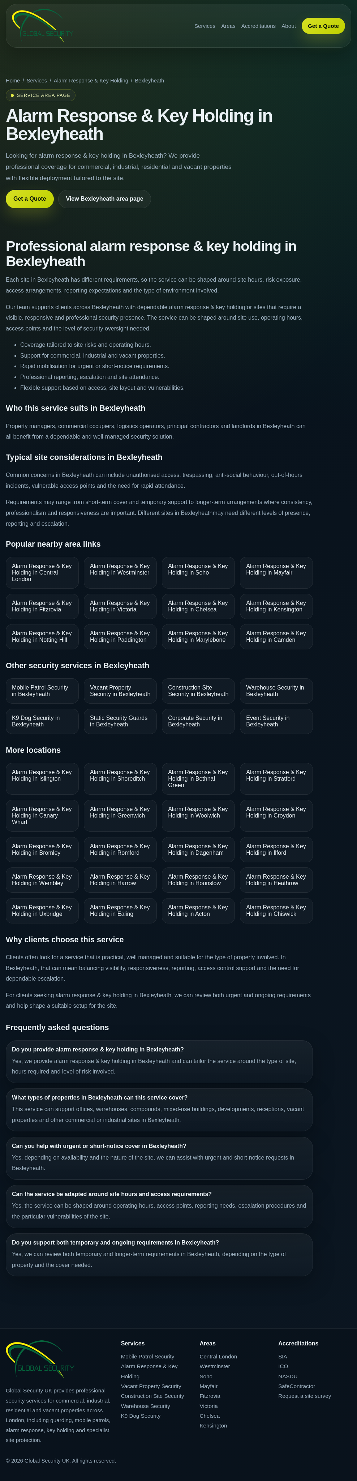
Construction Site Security (152, 1396)
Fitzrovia (209, 1396)
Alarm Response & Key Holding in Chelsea (198, 606)
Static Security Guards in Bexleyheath (118, 721)
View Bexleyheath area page (104, 199)
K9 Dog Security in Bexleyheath (36, 721)
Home (13, 81)
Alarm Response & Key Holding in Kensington (276, 606)
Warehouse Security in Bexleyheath (275, 690)
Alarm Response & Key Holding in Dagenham (198, 849)
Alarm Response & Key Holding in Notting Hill (42, 636)
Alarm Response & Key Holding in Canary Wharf (42, 815)
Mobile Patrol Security (148, 1356)
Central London (218, 1356)
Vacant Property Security (151, 1386)
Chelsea (209, 1416)
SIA (282, 1356)
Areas (228, 26)
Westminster (214, 1366)
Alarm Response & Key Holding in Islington (42, 775)
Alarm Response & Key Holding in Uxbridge (42, 910)
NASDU (287, 1376)
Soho (205, 1376)
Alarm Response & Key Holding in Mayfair (276, 569)
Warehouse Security (145, 1406)
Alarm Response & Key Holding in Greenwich (120, 812)
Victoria (208, 1406)
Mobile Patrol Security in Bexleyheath (40, 690)
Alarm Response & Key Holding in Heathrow (276, 880)
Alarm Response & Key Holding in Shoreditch (120, 775)
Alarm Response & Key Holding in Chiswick (276, 910)
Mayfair (208, 1386)
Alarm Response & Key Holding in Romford (120, 849)
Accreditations (258, 26)
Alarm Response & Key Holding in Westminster (120, 569)
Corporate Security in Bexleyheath (195, 721)
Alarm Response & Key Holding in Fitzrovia (42, 606)
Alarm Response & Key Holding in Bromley (42, 849)
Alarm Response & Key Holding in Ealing (120, 910)
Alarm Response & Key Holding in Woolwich (198, 812)
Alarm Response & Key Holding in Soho (198, 569)
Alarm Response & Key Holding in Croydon (276, 812)
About (288, 26)
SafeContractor (296, 1386)
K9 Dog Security (141, 1416)
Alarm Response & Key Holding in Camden (276, 636)
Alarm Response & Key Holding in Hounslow (198, 880)
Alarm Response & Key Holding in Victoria (120, 606)
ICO (283, 1366)
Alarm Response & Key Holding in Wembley (42, 880)
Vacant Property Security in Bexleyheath (120, 690)
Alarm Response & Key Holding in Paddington (120, 636)
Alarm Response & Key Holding (91, 81)
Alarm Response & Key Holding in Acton (198, 910)
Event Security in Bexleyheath (267, 721)
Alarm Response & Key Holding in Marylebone (198, 636)
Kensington (213, 1425)
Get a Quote (323, 26)
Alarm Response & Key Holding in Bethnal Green (198, 778)
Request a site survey (304, 1396)
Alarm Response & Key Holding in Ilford (276, 849)
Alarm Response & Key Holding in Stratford (276, 775)
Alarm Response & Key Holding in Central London (42, 572)
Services (204, 26)
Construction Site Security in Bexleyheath (198, 690)
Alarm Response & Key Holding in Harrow (120, 880)
